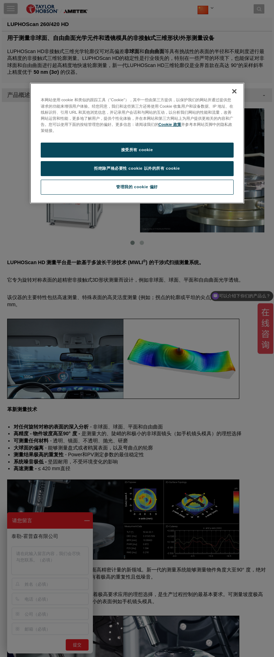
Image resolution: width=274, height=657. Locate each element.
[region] (137, 143)
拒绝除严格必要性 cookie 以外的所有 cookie (137, 168)
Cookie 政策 (170, 124)
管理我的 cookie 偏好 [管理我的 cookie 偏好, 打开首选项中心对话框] (137, 187)
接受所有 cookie (137, 150)
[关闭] (234, 91)
